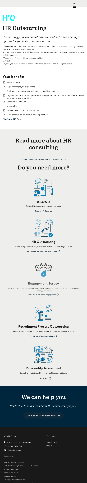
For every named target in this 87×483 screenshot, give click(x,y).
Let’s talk (6, 61)
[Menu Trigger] (74, 4)
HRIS (25, 63)
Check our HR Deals (12, 119)
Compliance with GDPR (17, 101)
